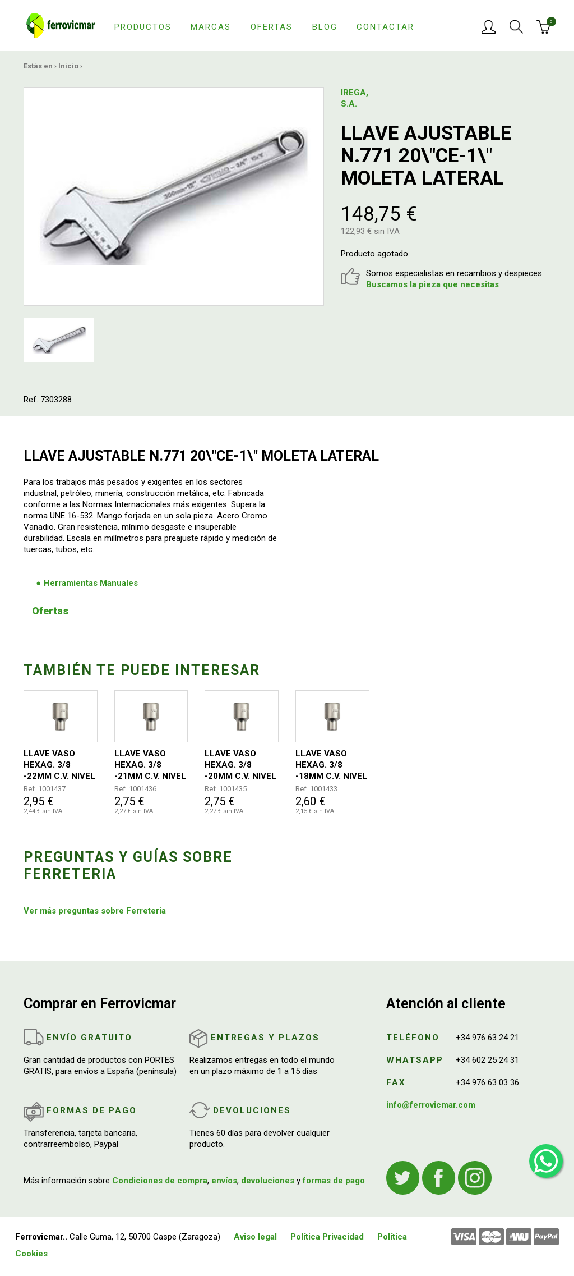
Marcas (211, 27)
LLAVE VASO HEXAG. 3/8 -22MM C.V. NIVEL (59, 765)
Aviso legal (255, 1237)
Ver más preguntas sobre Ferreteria (95, 911)
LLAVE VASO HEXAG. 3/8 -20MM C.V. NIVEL (240, 765)
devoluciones (267, 1181)
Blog (324, 27)
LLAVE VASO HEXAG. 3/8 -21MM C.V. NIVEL (150, 765)
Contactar (385, 27)
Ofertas (272, 27)
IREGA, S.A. (354, 98)
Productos (143, 27)
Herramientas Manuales (91, 583)
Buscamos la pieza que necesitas (432, 284)
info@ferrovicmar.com (430, 1105)
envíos (224, 1181)
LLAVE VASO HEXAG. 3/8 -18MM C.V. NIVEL (331, 765)
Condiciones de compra (159, 1181)
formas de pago (334, 1181)
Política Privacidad (327, 1237)
